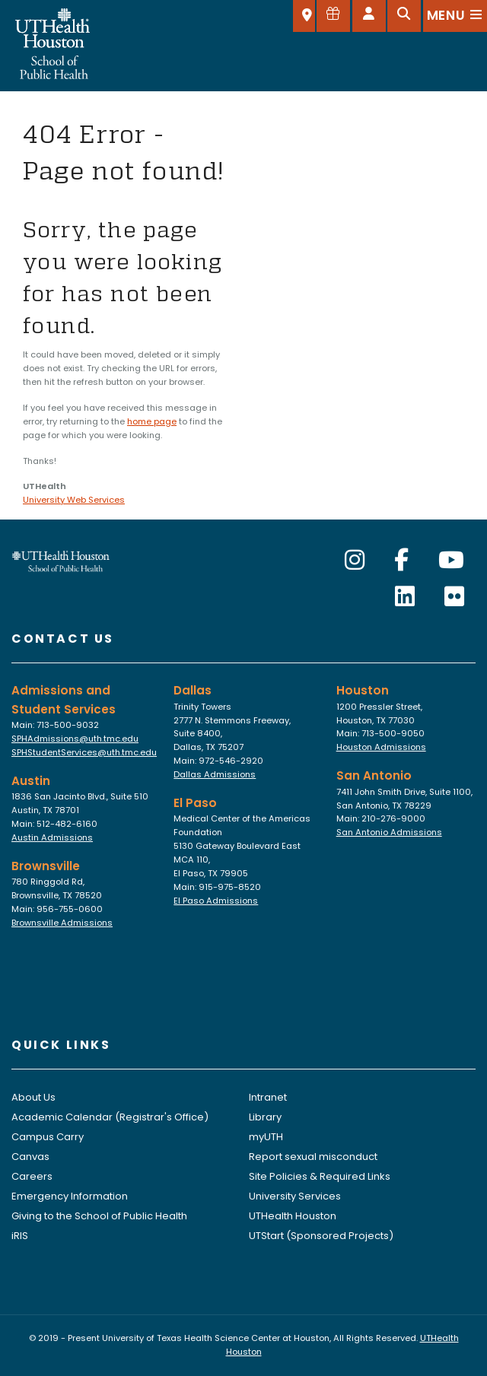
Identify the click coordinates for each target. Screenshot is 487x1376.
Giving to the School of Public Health (99, 1216)
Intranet (268, 1097)
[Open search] (404, 16)
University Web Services (74, 500)
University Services (295, 1196)
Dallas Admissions (214, 774)
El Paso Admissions (215, 901)
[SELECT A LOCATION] (304, 16)
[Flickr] (454, 597)
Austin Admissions (52, 837)
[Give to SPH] (333, 16)
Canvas (30, 1156)
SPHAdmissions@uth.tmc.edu (74, 738)
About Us (33, 1097)
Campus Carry (47, 1137)
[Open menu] (455, 16)
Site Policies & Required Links (319, 1176)
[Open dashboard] (369, 16)
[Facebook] (401, 561)
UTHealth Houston (292, 1216)
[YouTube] (451, 561)
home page (152, 421)
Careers (32, 1176)
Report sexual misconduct (313, 1156)
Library (265, 1117)
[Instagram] (354, 561)
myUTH (266, 1137)
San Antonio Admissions (389, 832)
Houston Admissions (381, 747)
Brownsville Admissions (62, 923)
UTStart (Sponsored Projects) (321, 1235)
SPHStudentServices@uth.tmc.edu (84, 752)
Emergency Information (69, 1196)
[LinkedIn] (405, 597)
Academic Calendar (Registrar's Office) (109, 1117)
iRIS (19, 1235)
